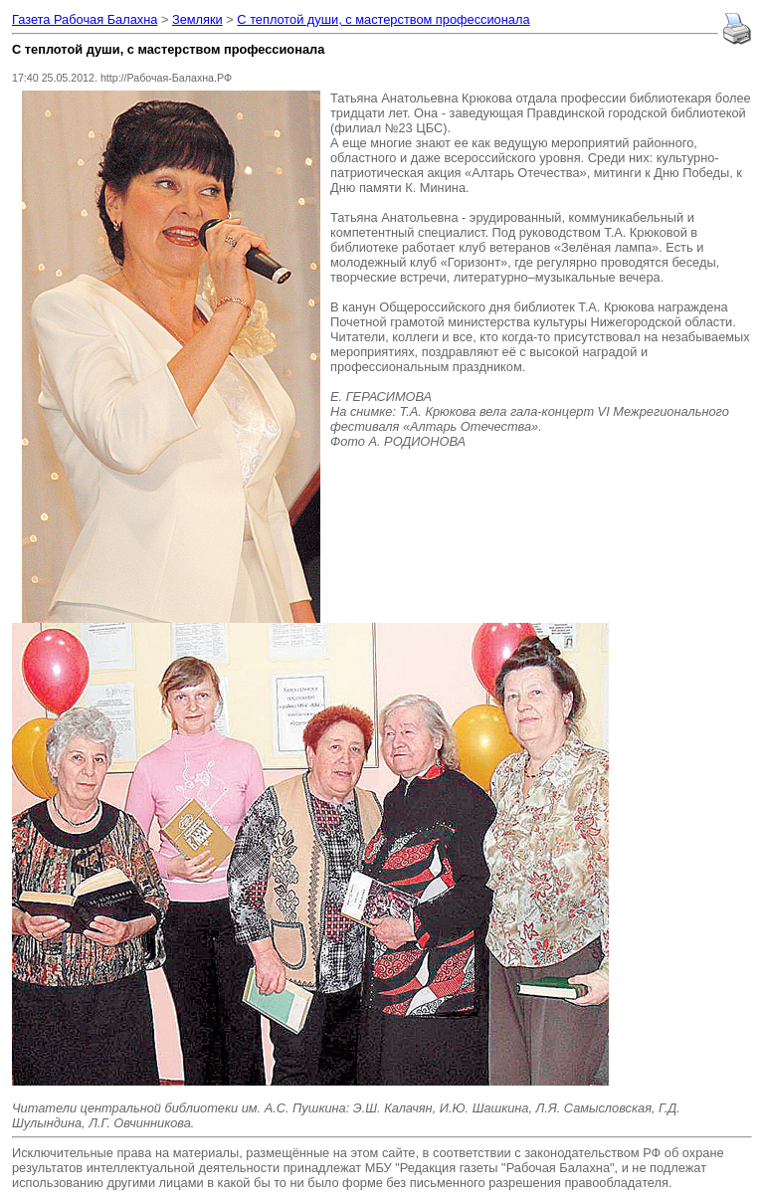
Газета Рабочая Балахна (84, 19)
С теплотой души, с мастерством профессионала (383, 19)
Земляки (197, 19)
